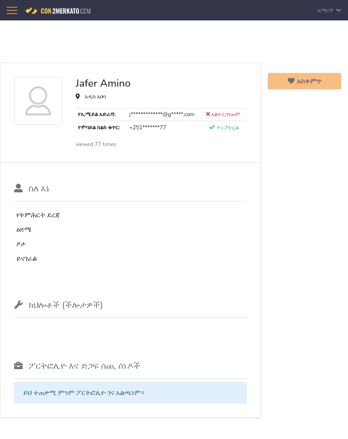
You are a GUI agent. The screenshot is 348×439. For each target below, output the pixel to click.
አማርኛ (329, 10)
